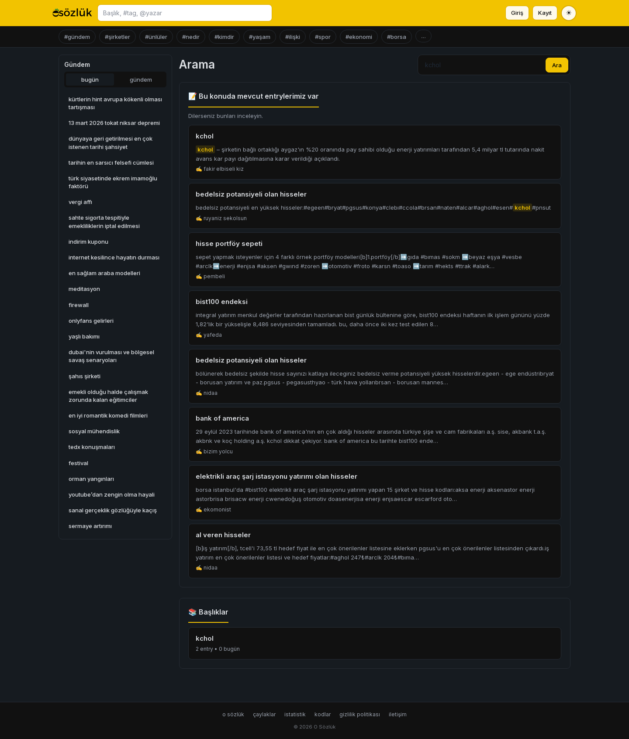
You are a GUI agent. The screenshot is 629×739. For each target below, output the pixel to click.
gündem (141, 79)
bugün (90, 79)
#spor (323, 36)
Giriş (517, 12)
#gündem (77, 36)
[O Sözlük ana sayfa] (72, 13)
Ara (557, 65)
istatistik (295, 714)
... (423, 36)
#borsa (396, 36)
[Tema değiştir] (569, 13)
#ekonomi (359, 36)
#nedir (191, 36)
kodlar (322, 714)
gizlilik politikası (359, 714)
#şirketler (117, 36)
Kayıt (545, 12)
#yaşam (259, 36)
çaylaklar (264, 714)
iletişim (398, 714)
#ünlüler (156, 36)
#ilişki (292, 36)
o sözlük (233, 714)
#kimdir (224, 36)
